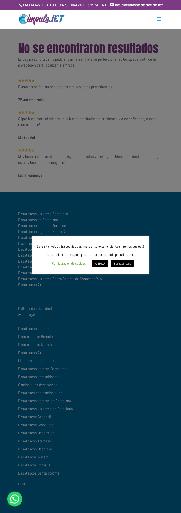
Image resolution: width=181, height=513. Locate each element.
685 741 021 (96, 5)
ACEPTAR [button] (100, 264)
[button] (5, 502)
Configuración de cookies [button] (69, 263)
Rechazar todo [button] (122, 264)
